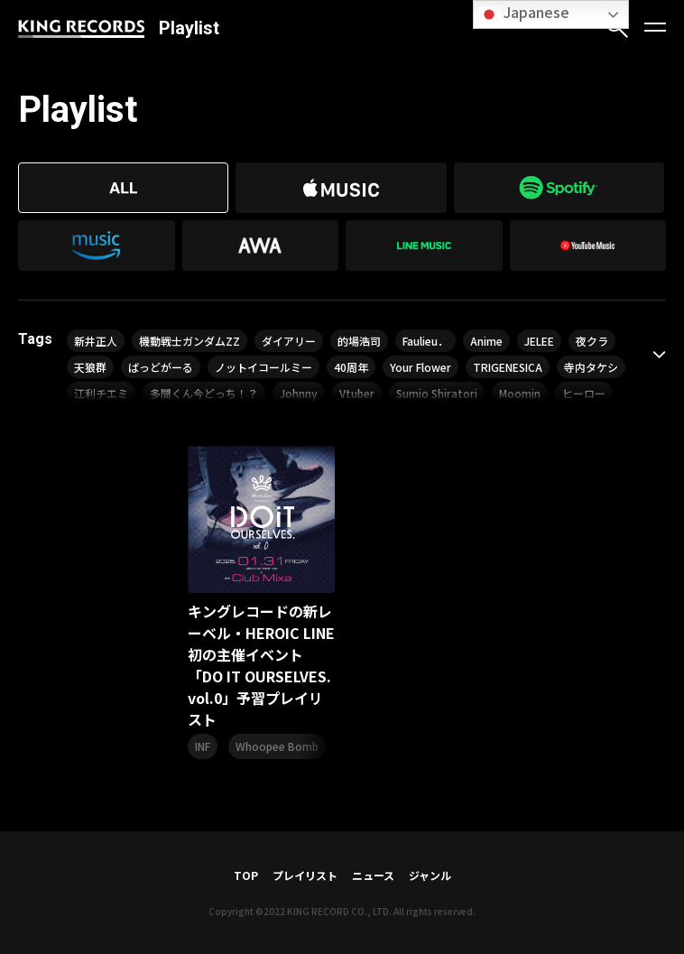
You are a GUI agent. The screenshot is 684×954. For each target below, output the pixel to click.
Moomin (520, 393)
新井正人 (95, 340)
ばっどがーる (160, 367)
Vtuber (356, 393)
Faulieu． (425, 340)
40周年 (351, 367)
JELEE (539, 340)
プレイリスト (305, 875)
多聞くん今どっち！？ (204, 393)
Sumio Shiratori (436, 393)
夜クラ (592, 340)
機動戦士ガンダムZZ (189, 340)
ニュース (373, 875)
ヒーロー (583, 393)
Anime (486, 340)
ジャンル (430, 875)
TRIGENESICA (507, 367)
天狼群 (90, 367)
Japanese (523, 13)
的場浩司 (359, 340)
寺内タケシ (591, 367)
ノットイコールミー (263, 367)
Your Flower (420, 367)
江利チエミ (101, 393)
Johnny (299, 393)
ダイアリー (289, 340)
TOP (246, 875)
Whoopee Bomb (277, 746)
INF (202, 746)
